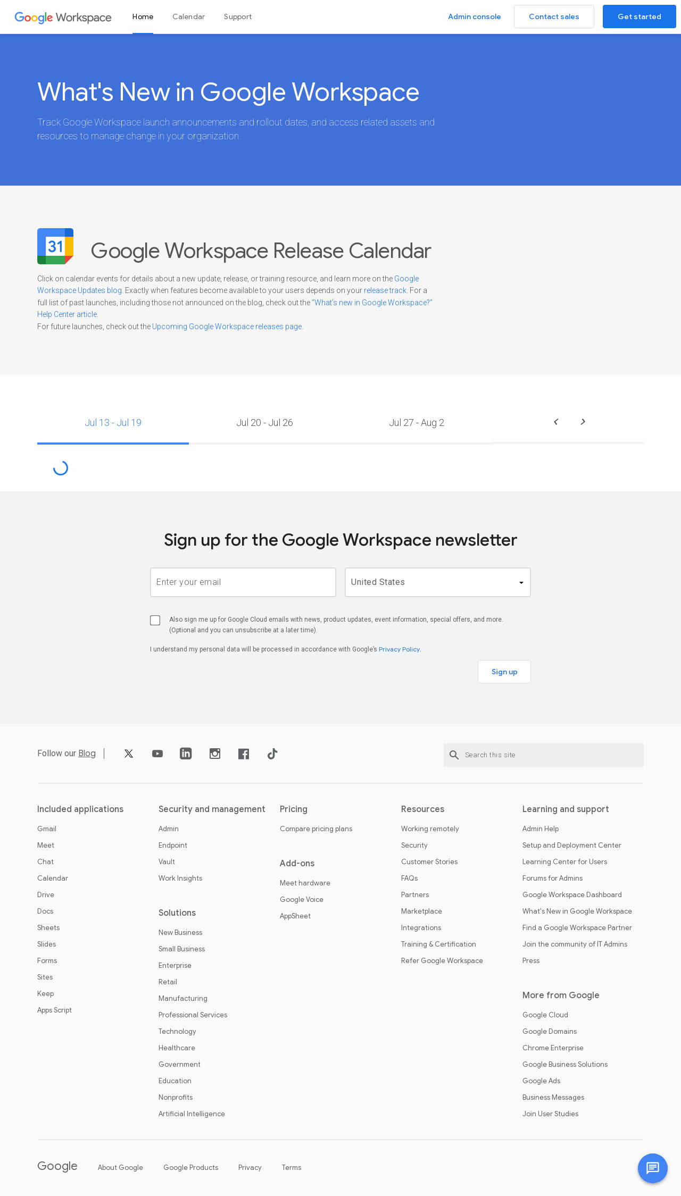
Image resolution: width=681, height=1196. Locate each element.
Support (238, 16)
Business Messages (553, 1097)
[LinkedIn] (186, 757)
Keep (45, 994)
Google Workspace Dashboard (572, 895)
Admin (169, 829)
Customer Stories (429, 862)
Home (142, 16)
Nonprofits (176, 1097)
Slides (46, 944)
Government (180, 1064)
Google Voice (301, 900)
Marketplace (421, 911)
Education (175, 1081)
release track (385, 290)
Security (414, 845)
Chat (45, 862)
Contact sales (554, 16)
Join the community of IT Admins (574, 944)
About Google (120, 1167)
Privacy (250, 1167)
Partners (415, 895)
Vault (167, 862)
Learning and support (565, 809)
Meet (45, 845)
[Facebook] (243, 757)
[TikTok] (272, 757)
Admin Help (540, 829)
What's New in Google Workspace (577, 911)
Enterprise (175, 965)
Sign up (505, 671)
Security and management (212, 809)
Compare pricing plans (316, 829)
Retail (168, 982)
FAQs (409, 878)
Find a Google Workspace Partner (577, 928)
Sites (45, 977)
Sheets (48, 928)
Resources (422, 809)
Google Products (190, 1167)
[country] (438, 582)
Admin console (474, 16)
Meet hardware (305, 883)
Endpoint (173, 845)
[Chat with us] (653, 1168)
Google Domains (549, 1031)
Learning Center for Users (564, 862)
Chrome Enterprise (553, 1048)
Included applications (80, 809)
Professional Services (193, 1015)
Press (530, 961)
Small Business (182, 949)
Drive (45, 895)
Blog (87, 753)
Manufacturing (183, 998)
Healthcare (177, 1048)
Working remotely (430, 829)
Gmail (46, 829)
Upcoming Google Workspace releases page (227, 326)
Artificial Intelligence (192, 1114)
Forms (47, 961)
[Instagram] (215, 757)
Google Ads (541, 1081)
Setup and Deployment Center (571, 845)
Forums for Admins (552, 878)
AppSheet (295, 916)
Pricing (294, 809)
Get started (639, 16)
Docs (45, 911)
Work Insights (180, 878)
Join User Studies (550, 1114)
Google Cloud (545, 1015)
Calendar (188, 16)
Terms (291, 1167)
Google (57, 1166)
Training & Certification (438, 944)
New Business (180, 933)
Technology (177, 1031)
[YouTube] (157, 757)
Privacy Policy (399, 649)
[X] (128, 757)
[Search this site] (544, 755)
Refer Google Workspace (442, 961)
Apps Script (54, 1010)
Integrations (421, 928)
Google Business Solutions (565, 1064)
